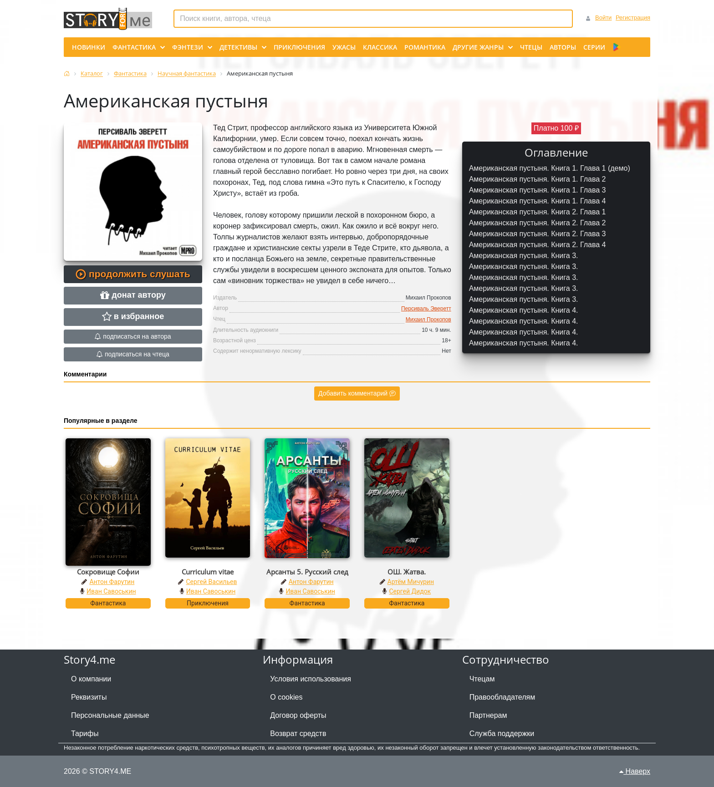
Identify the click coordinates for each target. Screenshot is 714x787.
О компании (91, 679)
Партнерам (488, 715)
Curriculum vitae (208, 571)
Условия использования (310, 679)
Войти (603, 17)
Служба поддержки (501, 733)
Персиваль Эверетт (426, 308)
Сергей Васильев (211, 581)
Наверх (634, 771)
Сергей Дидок (410, 591)
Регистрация (633, 17)
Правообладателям (502, 697)
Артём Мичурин (411, 581)
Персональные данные (110, 715)
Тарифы (84, 733)
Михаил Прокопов (428, 319)
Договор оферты (298, 715)
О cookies (286, 697)
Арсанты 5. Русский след (307, 571)
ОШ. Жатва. (407, 571)
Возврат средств (298, 733)
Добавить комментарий (357, 393)
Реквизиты (89, 697)
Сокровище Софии (108, 571)
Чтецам (482, 679)
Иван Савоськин (111, 591)
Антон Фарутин (111, 581)
